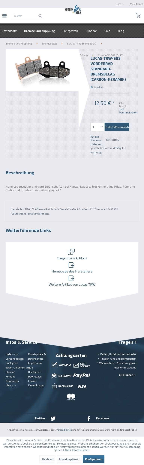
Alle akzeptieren (69, 459)
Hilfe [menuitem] (119, 3)
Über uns (11, 385)
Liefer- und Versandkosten (15, 356)
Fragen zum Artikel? (71, 254)
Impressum (35, 363)
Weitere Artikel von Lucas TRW (71, 280)
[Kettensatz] (11, 30)
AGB (30, 367)
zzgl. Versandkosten (128, 111)
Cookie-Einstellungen (36, 383)
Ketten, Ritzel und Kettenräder (116, 354)
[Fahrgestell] (70, 30)
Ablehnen (47, 459)
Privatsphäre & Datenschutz (37, 356)
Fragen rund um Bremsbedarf (117, 358)
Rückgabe (11, 363)
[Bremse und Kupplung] (39, 30)
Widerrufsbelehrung (16, 367)
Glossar (10, 372)
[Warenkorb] (138, 15)
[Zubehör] (91, 30)
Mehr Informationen (77, 449)
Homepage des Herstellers (71, 267)
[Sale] (107, 30)
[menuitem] (5, 15)
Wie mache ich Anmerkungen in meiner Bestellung (116, 365)
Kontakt (10, 376)
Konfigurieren (93, 459)
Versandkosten (64, 429)
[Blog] (121, 30)
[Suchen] (28, 15)
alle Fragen (127, 374)
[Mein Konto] (136, 4)
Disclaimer (34, 372)
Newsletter (12, 381)
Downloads (35, 376)
